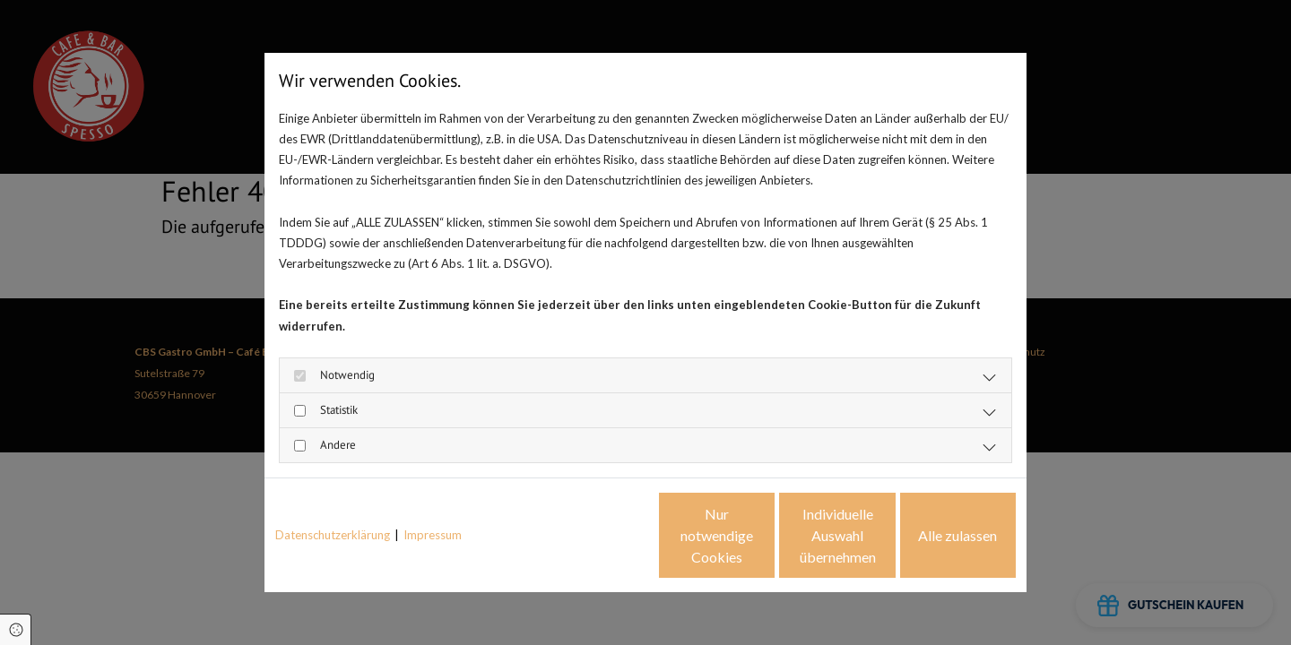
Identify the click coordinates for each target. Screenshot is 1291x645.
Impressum (432, 535)
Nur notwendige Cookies (592, 535)
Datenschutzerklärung (332, 535)
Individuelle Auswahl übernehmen (762, 535)
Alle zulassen (933, 535)
